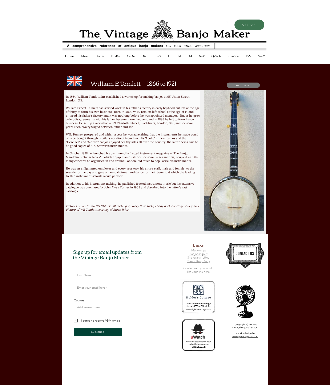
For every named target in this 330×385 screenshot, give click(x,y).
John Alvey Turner (116, 187)
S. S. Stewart (99, 146)
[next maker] (243, 85)
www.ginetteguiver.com (245, 336)
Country (79, 300)
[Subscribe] (98, 332)
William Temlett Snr (91, 97)
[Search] (249, 25)
